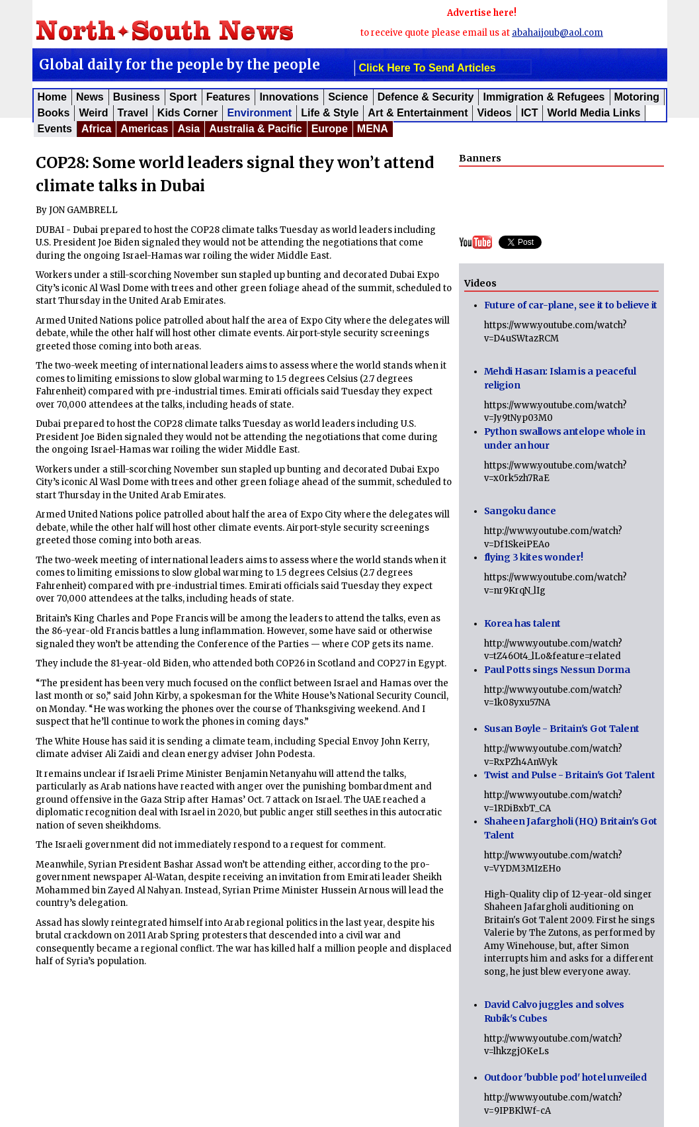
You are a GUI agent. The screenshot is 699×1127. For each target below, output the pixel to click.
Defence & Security (426, 97)
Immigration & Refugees (543, 97)
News (90, 97)
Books (54, 112)
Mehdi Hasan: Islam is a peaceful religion (560, 378)
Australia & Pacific (255, 128)
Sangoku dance (520, 511)
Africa (96, 128)
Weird (93, 112)
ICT (529, 112)
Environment (259, 112)
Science (348, 97)
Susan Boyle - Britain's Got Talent (561, 729)
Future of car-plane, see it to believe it (571, 305)
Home (52, 97)
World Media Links (593, 112)
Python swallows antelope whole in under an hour (564, 438)
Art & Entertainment (418, 112)
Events (55, 128)
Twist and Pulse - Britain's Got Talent (569, 775)
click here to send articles (427, 67)
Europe (329, 128)
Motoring (636, 97)
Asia (188, 128)
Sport (183, 97)
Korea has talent (522, 623)
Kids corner (187, 112)
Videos (494, 112)
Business (136, 97)
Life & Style (329, 112)
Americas (144, 128)
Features (228, 97)
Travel (133, 112)
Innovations (289, 97)
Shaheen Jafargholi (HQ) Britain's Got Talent (571, 828)
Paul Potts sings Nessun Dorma (557, 670)
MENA (372, 128)
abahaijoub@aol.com (557, 32)
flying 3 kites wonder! (533, 557)
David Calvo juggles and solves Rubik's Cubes (554, 1011)
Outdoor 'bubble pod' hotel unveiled (565, 1077)
